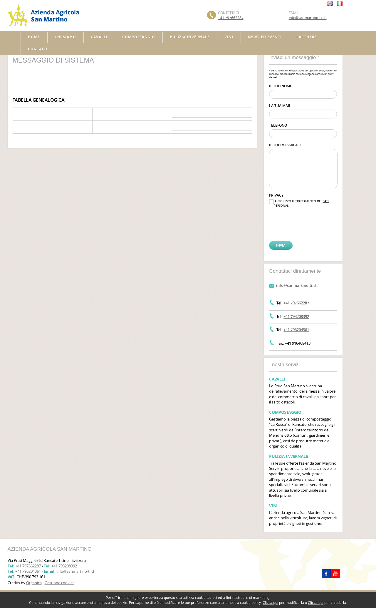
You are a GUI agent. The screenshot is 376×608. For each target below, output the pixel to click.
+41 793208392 (296, 316)
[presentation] (298, 219)
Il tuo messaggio (285, 145)
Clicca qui (270, 602)
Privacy (276, 195)
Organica (34, 582)
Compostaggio (138, 36)
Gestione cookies (59, 582)
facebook (326, 573)
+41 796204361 (296, 329)
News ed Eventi (265, 36)
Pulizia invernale (190, 36)
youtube (335, 573)
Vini (228, 36)
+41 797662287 (231, 17)
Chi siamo (65, 36)
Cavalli (99, 36)
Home (34, 36)
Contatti (38, 48)
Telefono (278, 125)
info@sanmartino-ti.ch (308, 17)
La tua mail (280, 105)
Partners (306, 36)
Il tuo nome (280, 85)
